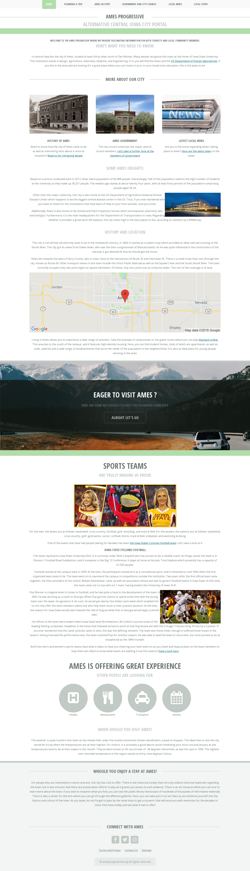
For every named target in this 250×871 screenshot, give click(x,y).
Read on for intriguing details (65, 155)
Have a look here (168, 651)
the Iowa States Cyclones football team (153, 543)
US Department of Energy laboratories (194, 61)
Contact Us (131, 850)
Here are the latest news (196, 151)
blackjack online (208, 340)
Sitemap (146, 850)
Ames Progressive (125, 16)
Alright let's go (125, 417)
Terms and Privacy (110, 850)
